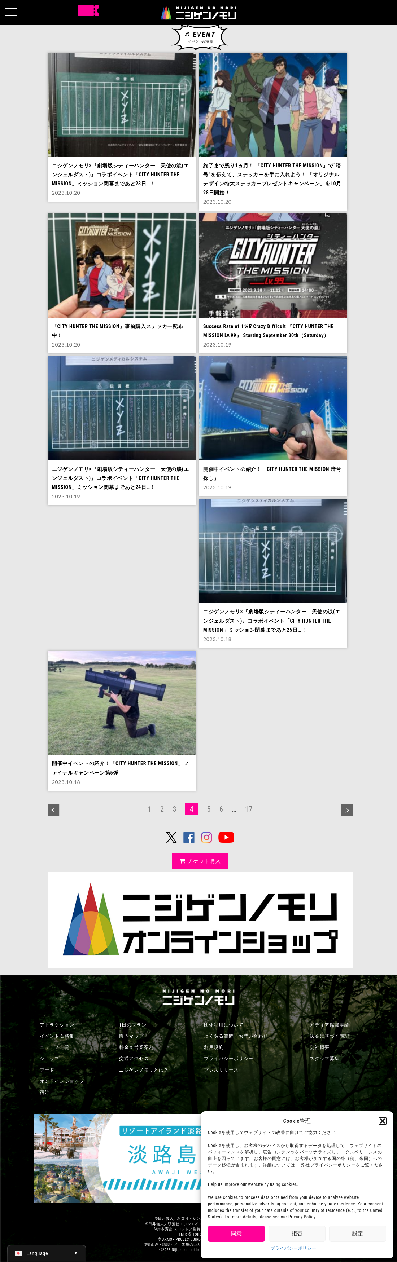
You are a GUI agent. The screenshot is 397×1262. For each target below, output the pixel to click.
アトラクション (57, 1025)
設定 (357, 1233)
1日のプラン (133, 1025)
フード (47, 1070)
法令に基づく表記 (329, 1036)
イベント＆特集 (57, 1036)
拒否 (297, 1233)
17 (249, 809)
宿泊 (44, 1092)
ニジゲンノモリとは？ (144, 1070)
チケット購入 (200, 861)
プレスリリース (221, 1070)
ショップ (50, 1058)
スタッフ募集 (324, 1058)
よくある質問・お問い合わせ (236, 1036)
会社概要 (320, 1047)
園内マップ (131, 1036)
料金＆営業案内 (136, 1047)
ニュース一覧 (54, 1047)
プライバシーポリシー (294, 1248)
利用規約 (214, 1047)
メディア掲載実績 (329, 1025)
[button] (382, 1121)
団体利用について (224, 1025)
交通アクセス (134, 1058)
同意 (236, 1233)
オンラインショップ (62, 1081)
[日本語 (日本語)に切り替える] (46, 1253)
